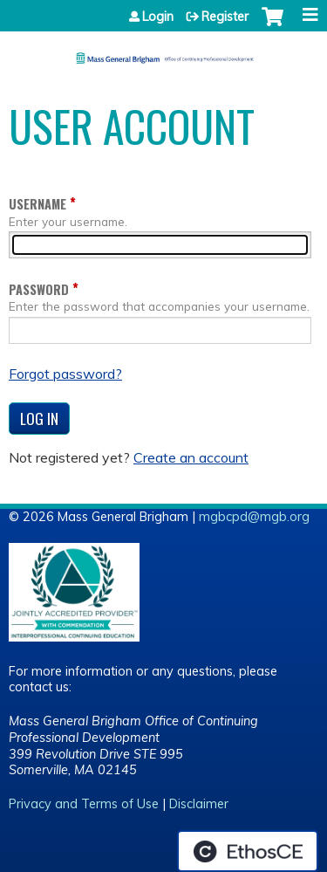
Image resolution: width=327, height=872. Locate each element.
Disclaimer (198, 804)
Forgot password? (65, 373)
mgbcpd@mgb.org (254, 517)
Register (225, 16)
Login (158, 16)
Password (39, 289)
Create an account (191, 457)
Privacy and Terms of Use (84, 804)
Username (37, 204)
